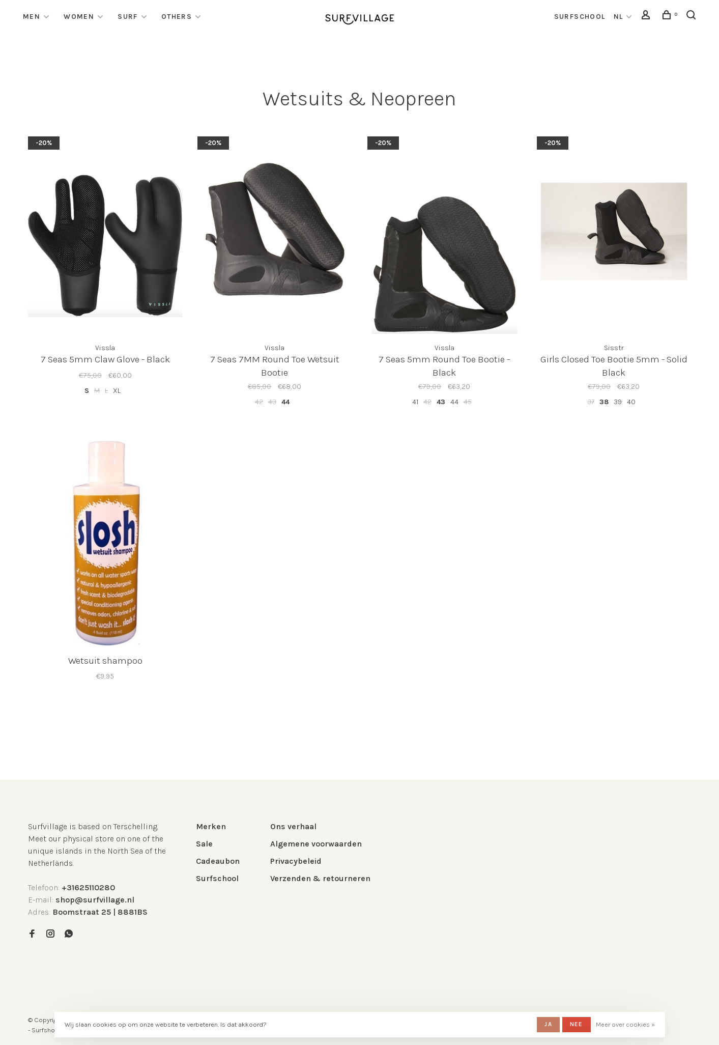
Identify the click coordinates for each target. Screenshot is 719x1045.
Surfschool (217, 878)
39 (618, 402)
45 (468, 402)
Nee (576, 1024)
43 (272, 402)
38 (604, 402)
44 (285, 402)
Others (176, 16)
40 (631, 402)
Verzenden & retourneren (320, 878)
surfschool (580, 16)
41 (415, 402)
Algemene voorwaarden (316, 844)
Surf (128, 16)
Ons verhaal (293, 826)
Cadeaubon (218, 861)
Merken (211, 826)
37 (590, 402)
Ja (548, 1024)
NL (618, 16)
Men (31, 16)
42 (259, 402)
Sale (204, 844)
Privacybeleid (296, 861)
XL (117, 390)
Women (79, 16)
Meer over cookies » (625, 1024)
